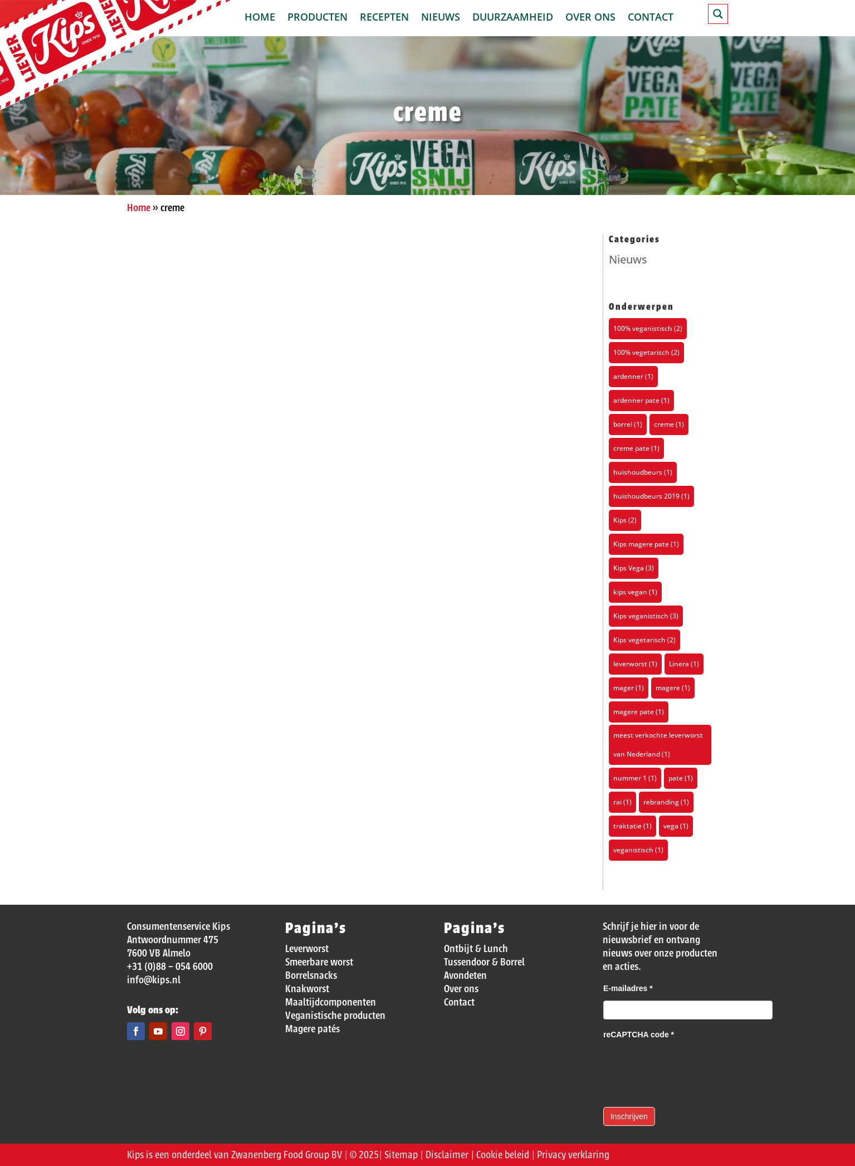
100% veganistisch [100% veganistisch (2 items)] (647, 328)
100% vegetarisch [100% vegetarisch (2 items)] (646, 352)
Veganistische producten (335, 1015)
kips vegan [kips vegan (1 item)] (635, 592)
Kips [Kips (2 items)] (625, 520)
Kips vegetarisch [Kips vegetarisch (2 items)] (644, 640)
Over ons (590, 18)
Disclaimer (447, 1155)
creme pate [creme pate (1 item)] (636, 448)
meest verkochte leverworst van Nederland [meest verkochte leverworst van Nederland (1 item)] (658, 744)
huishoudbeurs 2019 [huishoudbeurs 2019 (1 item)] (651, 496)
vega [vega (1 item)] (675, 826)
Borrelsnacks (311, 975)
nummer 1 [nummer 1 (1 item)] (635, 778)
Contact (650, 18)
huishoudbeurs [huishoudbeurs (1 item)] (642, 472)
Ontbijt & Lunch (476, 948)
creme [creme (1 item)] (669, 424)
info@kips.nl (153, 980)
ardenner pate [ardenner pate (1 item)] (641, 400)
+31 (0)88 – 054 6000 (170, 966)
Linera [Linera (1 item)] (684, 664)
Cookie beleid (502, 1155)
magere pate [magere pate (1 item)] (638, 711)
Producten (317, 18)
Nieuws (440, 18)
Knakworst (307, 989)
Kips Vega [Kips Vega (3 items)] (633, 568)
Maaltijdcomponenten (330, 1002)
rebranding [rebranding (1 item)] (666, 802)
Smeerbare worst (319, 962)
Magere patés (312, 1029)
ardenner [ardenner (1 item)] (633, 376)
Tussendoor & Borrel (484, 962)
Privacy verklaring (573, 1155)
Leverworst (307, 948)
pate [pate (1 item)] (680, 778)
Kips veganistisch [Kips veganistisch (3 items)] (645, 616)
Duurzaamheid (512, 18)
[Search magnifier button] (718, 13)
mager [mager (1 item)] (628, 687)
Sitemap (401, 1155)
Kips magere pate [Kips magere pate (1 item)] (646, 544)
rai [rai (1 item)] (622, 802)
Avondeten (465, 975)
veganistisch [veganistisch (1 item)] (638, 850)
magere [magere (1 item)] (673, 687)
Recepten (384, 18)
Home (260, 18)
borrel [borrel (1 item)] (627, 424)
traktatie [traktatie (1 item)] (632, 826)
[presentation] (688, 1068)
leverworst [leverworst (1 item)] (635, 664)
